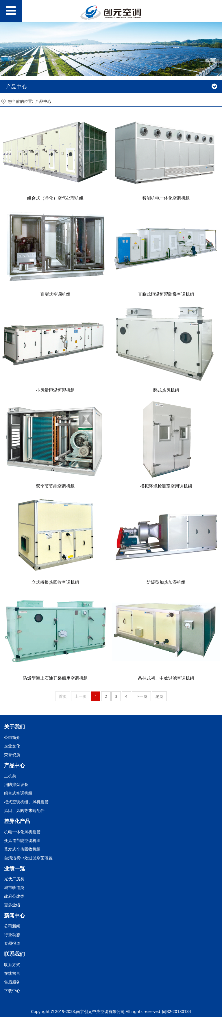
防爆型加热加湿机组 (166, 582)
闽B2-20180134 (176, 1011)
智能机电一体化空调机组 (166, 198)
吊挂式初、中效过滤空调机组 (166, 678)
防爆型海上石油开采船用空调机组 (55, 678)
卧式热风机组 (166, 390)
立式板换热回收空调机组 (55, 582)
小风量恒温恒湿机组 (55, 390)
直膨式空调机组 (55, 294)
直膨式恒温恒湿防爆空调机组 (166, 294)
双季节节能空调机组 (55, 486)
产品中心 (43, 101)
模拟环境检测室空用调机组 (166, 486)
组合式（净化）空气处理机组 (55, 198)
